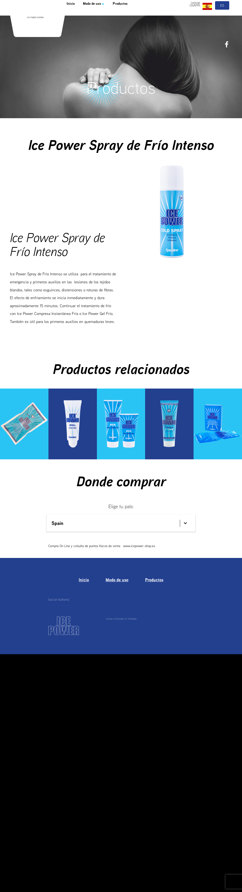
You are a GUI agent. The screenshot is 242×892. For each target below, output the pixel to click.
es (222, 16)
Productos (133, 15)
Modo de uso (100, 15)
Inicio (72, 15)
